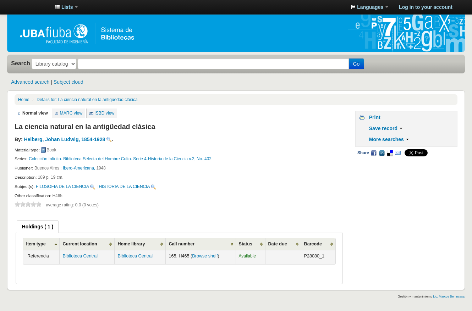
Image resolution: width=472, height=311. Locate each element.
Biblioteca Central (80, 256)
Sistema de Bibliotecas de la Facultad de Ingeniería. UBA (32, 7)
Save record (385, 128)
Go (356, 64)
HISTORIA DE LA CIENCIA (124, 186)
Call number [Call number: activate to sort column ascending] (181, 243)
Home (23, 99)
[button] (66, 7)
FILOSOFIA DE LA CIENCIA (62, 186)
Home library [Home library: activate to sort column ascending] (131, 243)
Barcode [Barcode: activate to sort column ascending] (313, 243)
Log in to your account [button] (425, 7)
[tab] (38, 226)
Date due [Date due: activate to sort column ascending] (277, 243)
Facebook (373, 152)
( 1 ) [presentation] (38, 226)
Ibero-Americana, (80, 168)
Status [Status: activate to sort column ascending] (246, 243)
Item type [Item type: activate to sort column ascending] (35, 243)
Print (374, 117)
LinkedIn (381, 152)
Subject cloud (68, 82)
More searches (389, 139)
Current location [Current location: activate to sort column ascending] (79, 243)
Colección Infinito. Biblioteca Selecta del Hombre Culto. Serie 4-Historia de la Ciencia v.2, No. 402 (120, 158)
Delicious (389, 152)
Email (397, 152)
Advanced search (30, 82)
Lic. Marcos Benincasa (449, 296)
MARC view (71, 113)
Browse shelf (205, 256)
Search (20, 63)
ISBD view (104, 113)
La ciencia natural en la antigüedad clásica (87, 99)
